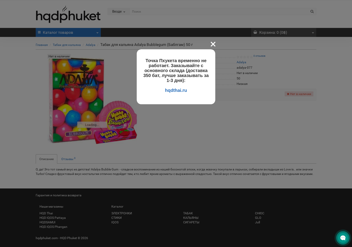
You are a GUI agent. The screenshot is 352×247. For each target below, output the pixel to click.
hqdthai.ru (176, 90)
